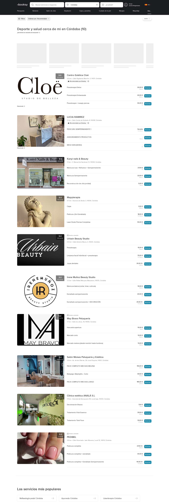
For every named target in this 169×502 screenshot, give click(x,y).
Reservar (147, 88)
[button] (47, 4)
